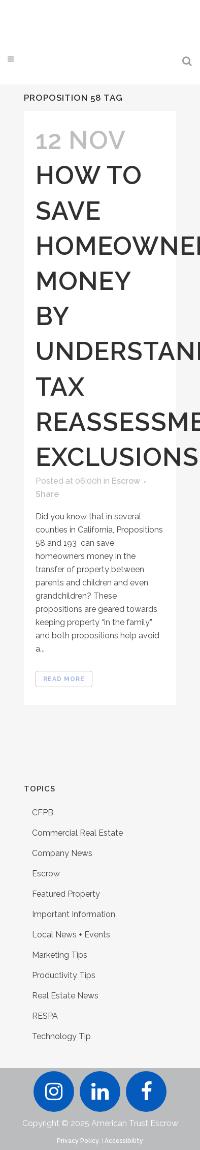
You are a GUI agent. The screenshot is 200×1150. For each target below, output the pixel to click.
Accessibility (124, 1140)
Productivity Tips (63, 975)
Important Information (73, 914)
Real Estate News (65, 995)
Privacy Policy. (78, 1140)
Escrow (126, 481)
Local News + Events (71, 934)
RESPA (45, 1016)
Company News (62, 853)
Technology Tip (61, 1036)
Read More (64, 679)
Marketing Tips (59, 955)
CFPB (42, 812)
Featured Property (66, 894)
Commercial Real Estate (77, 833)
